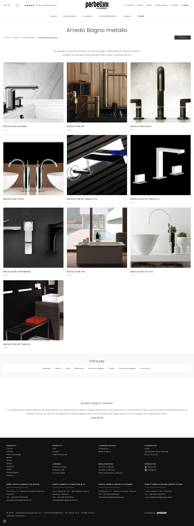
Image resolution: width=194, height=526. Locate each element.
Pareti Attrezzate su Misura (110, 473)
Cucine (53, 16)
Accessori (87, 16)
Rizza (147, 448)
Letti (54, 448)
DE (9, 5)
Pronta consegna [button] (127, 368)
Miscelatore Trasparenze (17, 271)
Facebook (150, 467)
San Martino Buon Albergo (156, 451)
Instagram (151, 470)
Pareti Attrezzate (13, 454)
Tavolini (10, 475)
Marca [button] (58, 368)
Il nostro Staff (59, 473)
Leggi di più (97, 417)
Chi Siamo (129, 5)
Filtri (183, 37)
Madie (9, 457)
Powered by (156, 513)
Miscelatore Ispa (76, 271)
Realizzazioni (161, 5)
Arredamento (69, 16)
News (149, 5)
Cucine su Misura (106, 467)
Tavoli (9, 460)
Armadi (56, 451)
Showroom (103, 448)
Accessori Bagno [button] (96, 368)
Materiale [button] (79, 368)
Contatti (174, 5)
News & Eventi (105, 451)
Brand (141, 16)
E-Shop (185, 5)
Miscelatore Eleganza (15, 126)
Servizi (141, 5)
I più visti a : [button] (145, 368)
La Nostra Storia (60, 467)
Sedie (8, 469)
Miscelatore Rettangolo (17, 344)
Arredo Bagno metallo (48, 37)
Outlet (128, 16)
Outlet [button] (112, 368)
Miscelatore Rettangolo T (145, 199)
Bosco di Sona (151, 454)
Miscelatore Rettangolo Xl (82, 199)
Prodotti (15, 37)
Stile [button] (68, 368)
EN (5, 5)
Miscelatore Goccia (141, 271)
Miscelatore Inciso (140, 126)
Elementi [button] (47, 368)
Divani (9, 463)
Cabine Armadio (60, 454)
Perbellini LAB (59, 470)
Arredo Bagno (28, 37)
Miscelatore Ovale (13, 199)
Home (6, 37)
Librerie (9, 451)
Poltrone (10, 466)
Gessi (5, 130)
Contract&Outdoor (108, 16)
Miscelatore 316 (75, 126)
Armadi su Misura (107, 470)
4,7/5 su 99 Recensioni (46, 5)
